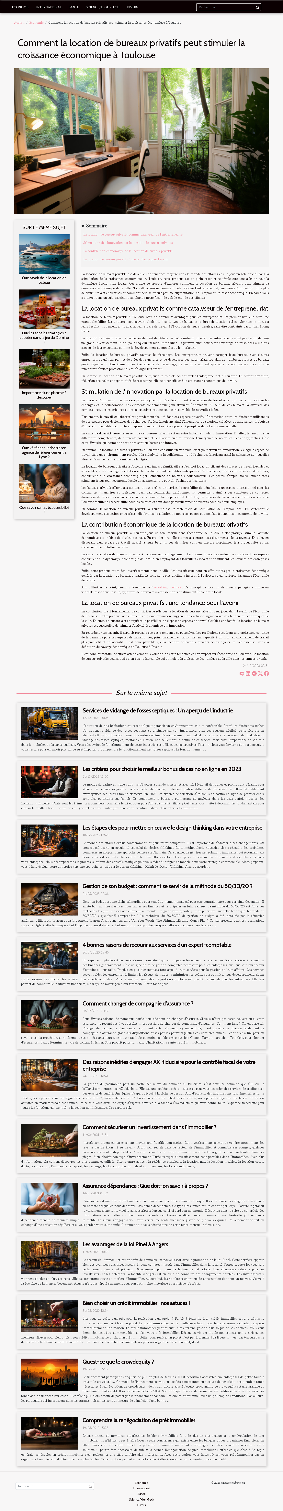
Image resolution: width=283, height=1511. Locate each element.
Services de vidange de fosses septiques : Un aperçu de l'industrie (158, 710)
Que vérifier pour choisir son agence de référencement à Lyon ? (44, 452)
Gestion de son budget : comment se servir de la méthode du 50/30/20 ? (167, 886)
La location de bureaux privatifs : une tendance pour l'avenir (125, 259)
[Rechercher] (228, 7)
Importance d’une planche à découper (44, 395)
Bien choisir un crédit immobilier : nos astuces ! (136, 1303)
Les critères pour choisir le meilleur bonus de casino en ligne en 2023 (162, 769)
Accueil (19, 22)
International (49, 7)
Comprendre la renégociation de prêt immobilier (139, 1420)
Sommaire (96, 225)
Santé (74, 7)
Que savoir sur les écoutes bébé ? (44, 509)
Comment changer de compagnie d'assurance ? (138, 1003)
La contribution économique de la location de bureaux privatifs (128, 251)
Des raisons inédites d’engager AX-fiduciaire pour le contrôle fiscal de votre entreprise (169, 1065)
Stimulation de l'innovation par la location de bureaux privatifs (128, 242)
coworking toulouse (167, 587)
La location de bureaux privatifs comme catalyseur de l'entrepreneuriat (133, 234)
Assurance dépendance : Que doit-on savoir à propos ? (145, 1186)
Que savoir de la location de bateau (44, 280)
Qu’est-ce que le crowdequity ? (118, 1361)
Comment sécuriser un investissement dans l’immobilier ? (149, 1127)
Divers (132, 7)
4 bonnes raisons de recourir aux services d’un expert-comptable (157, 944)
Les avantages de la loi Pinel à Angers (125, 1244)
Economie (20, 7)
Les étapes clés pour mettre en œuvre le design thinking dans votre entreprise (172, 827)
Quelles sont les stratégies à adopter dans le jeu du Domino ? (44, 337)
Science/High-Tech (103, 7)
